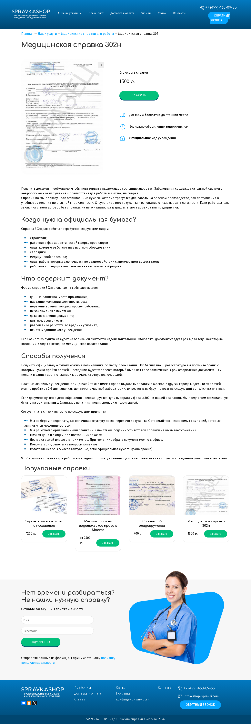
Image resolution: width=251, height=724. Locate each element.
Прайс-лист (96, 13)
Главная (27, 34)
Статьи (162, 13)
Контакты (179, 13)
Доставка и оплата (122, 13)
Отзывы (146, 13)
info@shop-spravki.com (201, 696)
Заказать (139, 95)
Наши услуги (71, 13)
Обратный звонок (220, 18)
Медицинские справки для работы (87, 34)
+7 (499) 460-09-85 (221, 7)
